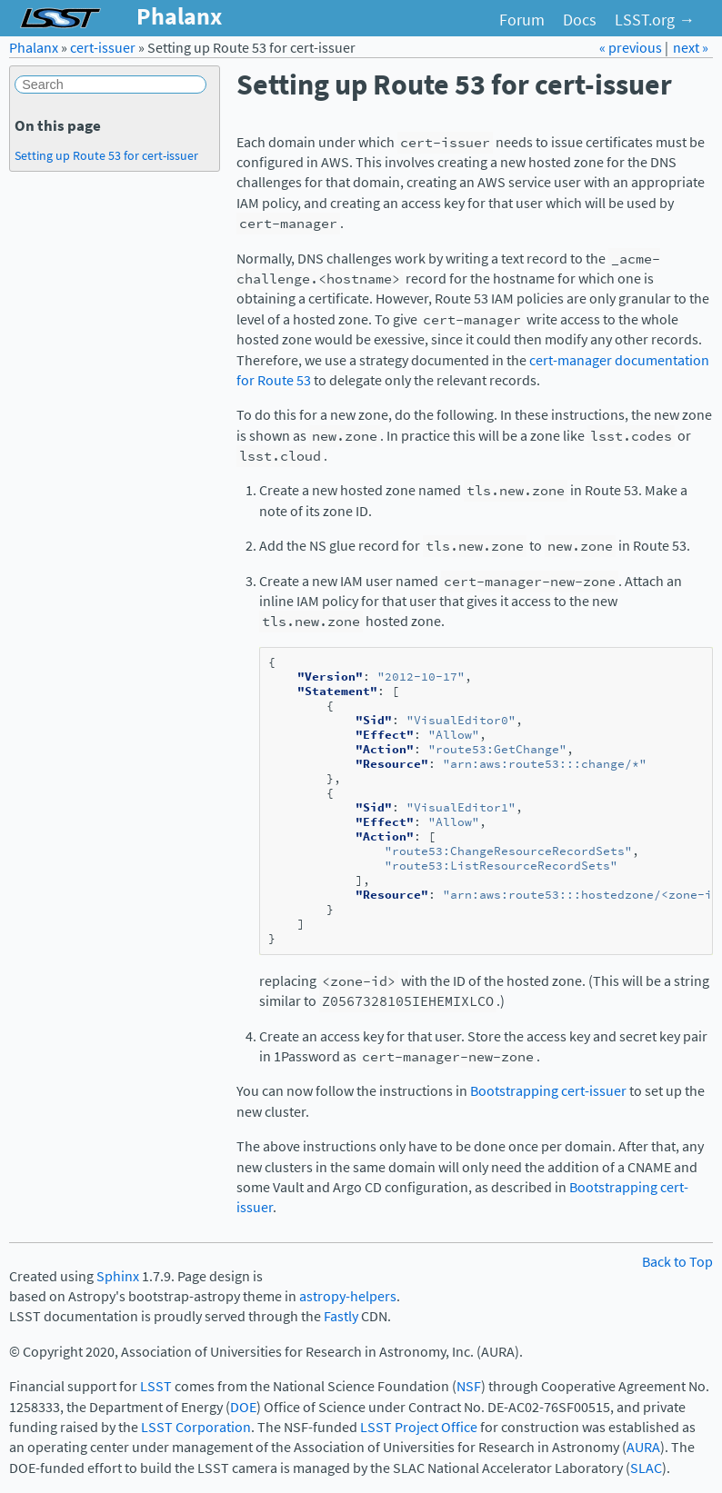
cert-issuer (102, 47)
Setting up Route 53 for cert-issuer (106, 155)
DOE (243, 1407)
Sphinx (117, 1276)
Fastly (341, 1316)
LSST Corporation (196, 1427)
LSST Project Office (418, 1427)
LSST (156, 1386)
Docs (580, 20)
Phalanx (33, 47)
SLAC (646, 1468)
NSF (468, 1386)
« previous (632, 47)
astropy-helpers (347, 1296)
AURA (643, 1447)
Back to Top (677, 1261)
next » (690, 47)
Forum (522, 20)
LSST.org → (655, 20)
